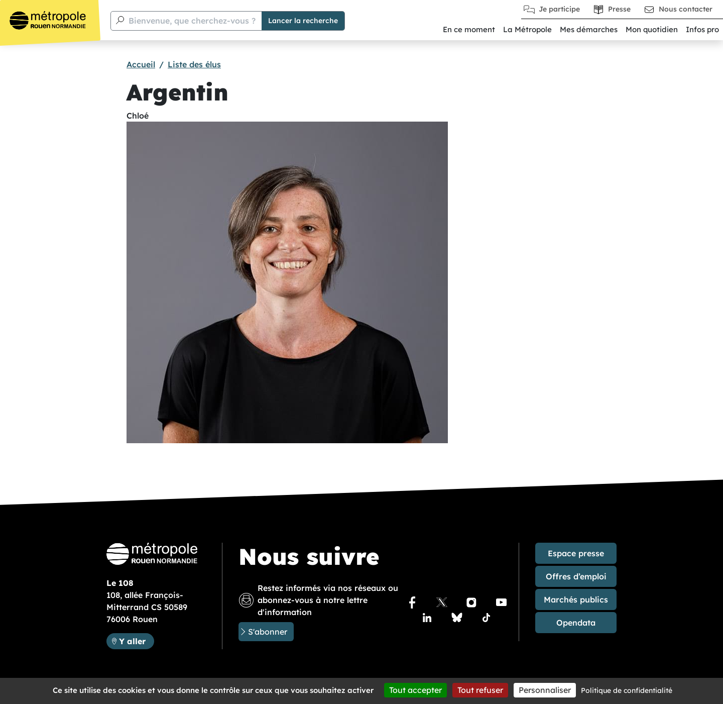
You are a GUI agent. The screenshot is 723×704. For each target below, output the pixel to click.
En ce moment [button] (469, 29)
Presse (619, 9)
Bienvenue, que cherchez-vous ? (192, 21)
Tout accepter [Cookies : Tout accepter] (415, 690)
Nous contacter (685, 9)
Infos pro (702, 29)
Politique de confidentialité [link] (626, 690)
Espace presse (576, 553)
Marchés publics (576, 599)
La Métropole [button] (527, 29)
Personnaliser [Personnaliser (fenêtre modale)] (545, 690)
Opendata (575, 623)
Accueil (141, 64)
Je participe (559, 9)
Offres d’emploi (576, 576)
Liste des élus (194, 64)
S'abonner (267, 632)
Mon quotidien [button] (652, 29)
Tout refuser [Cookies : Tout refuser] (480, 690)
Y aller (136, 640)
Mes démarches (589, 29)
